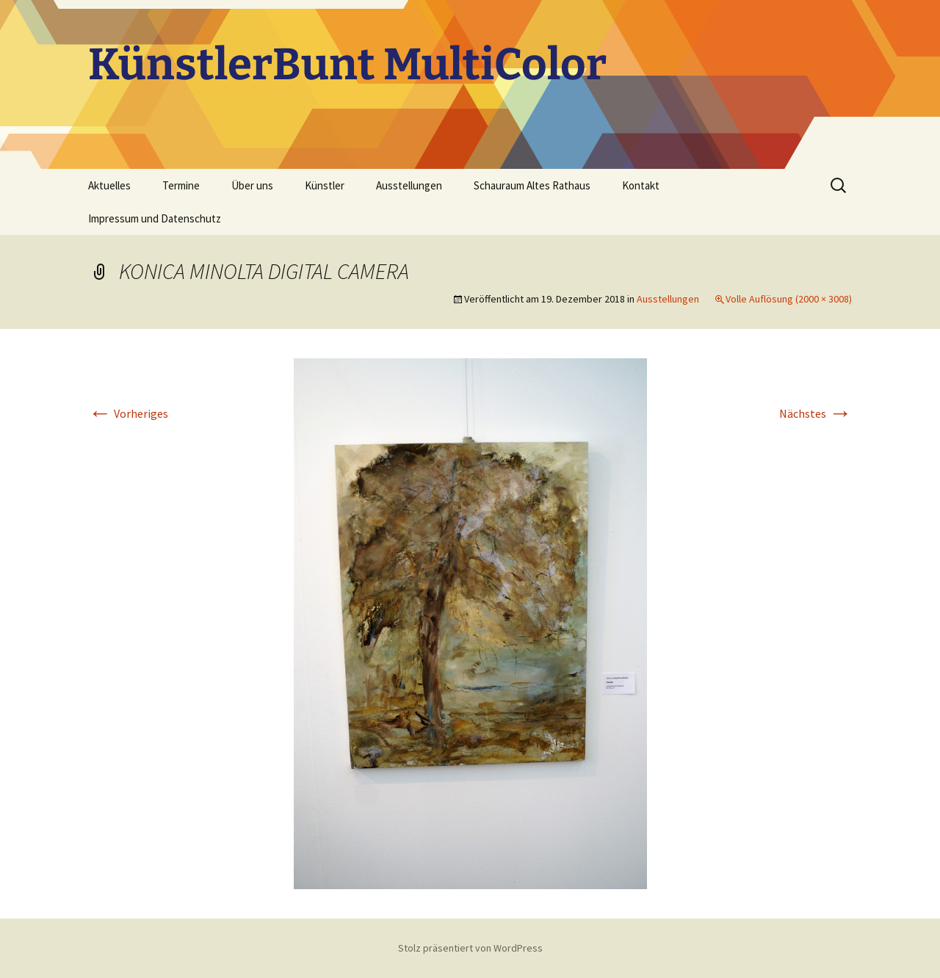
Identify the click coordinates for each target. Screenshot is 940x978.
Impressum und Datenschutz (154, 218)
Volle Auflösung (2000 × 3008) (789, 298)
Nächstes (815, 413)
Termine (181, 185)
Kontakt (640, 185)
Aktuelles (109, 185)
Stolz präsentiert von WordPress (470, 948)
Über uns (252, 185)
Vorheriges (128, 413)
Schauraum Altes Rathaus (532, 185)
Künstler (324, 185)
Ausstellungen (409, 185)
